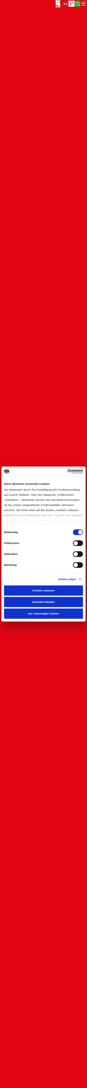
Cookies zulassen (43, 590)
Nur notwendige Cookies (43, 613)
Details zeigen (67, 579)
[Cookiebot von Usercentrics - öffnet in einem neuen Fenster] (67, 471)
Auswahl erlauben (43, 601)
